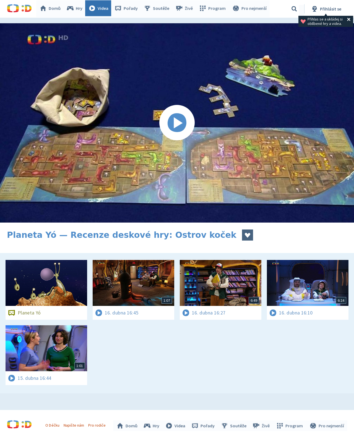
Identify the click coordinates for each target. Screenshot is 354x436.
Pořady (127, 9)
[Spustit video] (177, 123)
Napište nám (74, 424)
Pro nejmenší (249, 9)
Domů (51, 9)
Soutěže (158, 9)
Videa (100, 9)
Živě (185, 9)
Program (213, 9)
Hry (76, 9)
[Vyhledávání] (294, 9)
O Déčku (53, 424)
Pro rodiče (97, 424)
